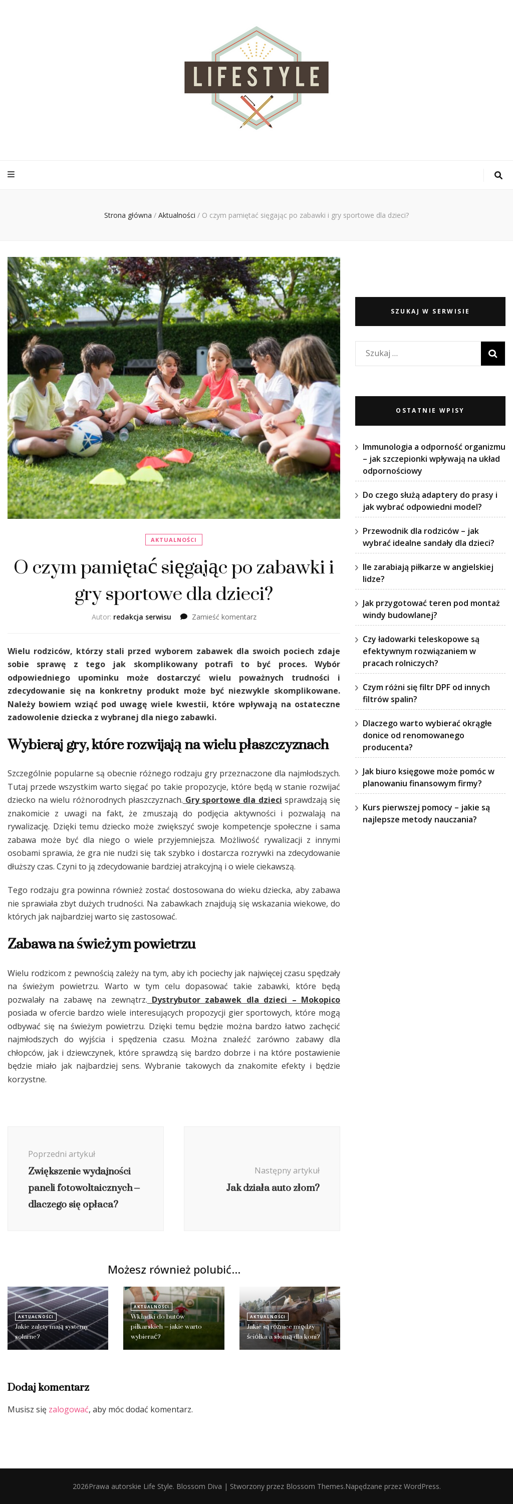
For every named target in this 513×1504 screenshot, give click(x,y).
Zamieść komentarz (224, 617)
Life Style (158, 1486)
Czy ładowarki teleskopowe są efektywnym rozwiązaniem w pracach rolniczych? (421, 651)
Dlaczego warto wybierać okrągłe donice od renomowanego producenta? (427, 735)
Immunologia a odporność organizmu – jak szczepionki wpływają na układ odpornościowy (434, 458)
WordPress (421, 1486)
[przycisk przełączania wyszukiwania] (498, 175)
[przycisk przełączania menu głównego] (12, 174)
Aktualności (174, 539)
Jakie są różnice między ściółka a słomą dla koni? (283, 1331)
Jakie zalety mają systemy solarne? (51, 1331)
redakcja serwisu (142, 617)
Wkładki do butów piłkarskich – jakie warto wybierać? (166, 1326)
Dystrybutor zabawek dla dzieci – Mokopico (243, 999)
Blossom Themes (315, 1486)
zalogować (69, 1409)
